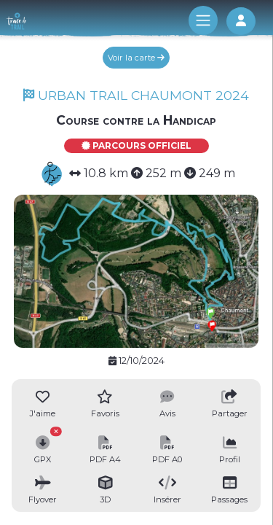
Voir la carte (136, 57)
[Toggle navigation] (203, 20)
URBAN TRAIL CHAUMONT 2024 (136, 95)
